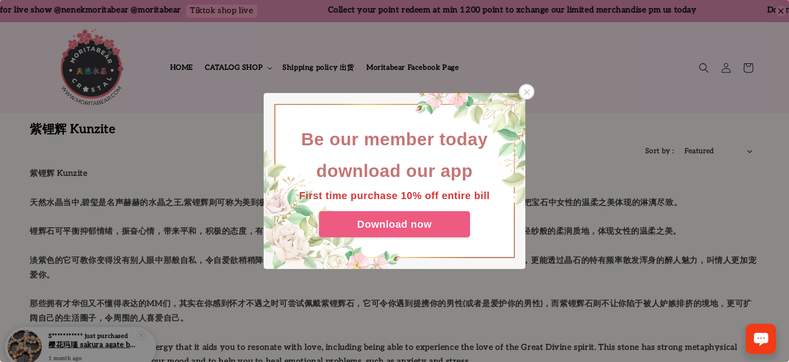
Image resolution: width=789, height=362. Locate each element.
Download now (394, 224)
